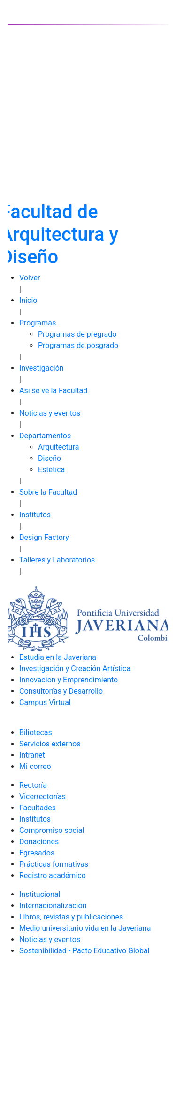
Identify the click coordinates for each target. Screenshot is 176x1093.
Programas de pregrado (77, 334)
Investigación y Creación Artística (74, 668)
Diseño (49, 458)
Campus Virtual (45, 702)
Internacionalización (52, 905)
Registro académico (52, 875)
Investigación (41, 368)
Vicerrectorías (42, 796)
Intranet (32, 755)
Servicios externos (50, 743)
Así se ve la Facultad (53, 390)
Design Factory (44, 537)
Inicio (28, 300)
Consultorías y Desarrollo (61, 691)
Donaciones (39, 841)
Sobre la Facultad (48, 492)
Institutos (35, 514)
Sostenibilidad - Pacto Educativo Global (84, 950)
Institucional (39, 894)
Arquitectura (58, 447)
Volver (29, 277)
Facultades (37, 807)
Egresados (36, 852)
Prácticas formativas (53, 864)
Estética (51, 469)
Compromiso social (51, 830)
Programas (37, 322)
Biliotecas (35, 732)
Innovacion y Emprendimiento (68, 679)
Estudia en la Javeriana (57, 657)
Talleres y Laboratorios (57, 559)
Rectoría (33, 785)
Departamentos (45, 435)
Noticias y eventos (49, 413)
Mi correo (35, 766)
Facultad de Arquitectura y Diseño (59, 234)
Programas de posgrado (78, 345)
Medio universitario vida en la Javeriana (85, 928)
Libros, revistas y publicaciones (71, 916)
